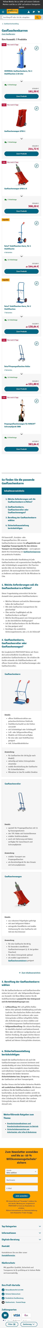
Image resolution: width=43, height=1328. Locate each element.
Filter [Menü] (12, 1324)
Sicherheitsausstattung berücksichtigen (18, 527)
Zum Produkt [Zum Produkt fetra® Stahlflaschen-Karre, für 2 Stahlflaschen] (21, 331)
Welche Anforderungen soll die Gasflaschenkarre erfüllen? (21, 500)
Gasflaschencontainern (17, 960)
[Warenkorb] (38, 12)
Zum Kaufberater (8, 34)
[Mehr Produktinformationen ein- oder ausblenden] (21, 81)
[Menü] (3, 12)
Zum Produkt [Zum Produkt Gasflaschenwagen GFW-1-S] (21, 211)
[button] (21, 1239)
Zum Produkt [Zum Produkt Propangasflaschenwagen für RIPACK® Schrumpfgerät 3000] (21, 449)
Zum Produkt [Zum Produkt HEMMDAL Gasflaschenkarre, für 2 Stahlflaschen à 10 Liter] (21, 96)
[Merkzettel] (33, 12)
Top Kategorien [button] (21, 1226)
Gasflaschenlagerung (32, 552)
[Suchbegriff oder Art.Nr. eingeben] (18, 17)
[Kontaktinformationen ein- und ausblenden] (5, 1315)
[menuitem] (28, 12)
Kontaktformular (8, 1255)
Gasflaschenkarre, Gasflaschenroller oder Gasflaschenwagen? (18, 510)
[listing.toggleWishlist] (37, 48)
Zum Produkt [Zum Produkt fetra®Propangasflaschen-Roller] (21, 389)
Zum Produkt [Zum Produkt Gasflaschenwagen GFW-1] (21, 154)
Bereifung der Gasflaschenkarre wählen (22, 519)
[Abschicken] (21, 1196)
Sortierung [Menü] (29, 1324)
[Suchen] (38, 17)
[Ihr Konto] (28, 12)
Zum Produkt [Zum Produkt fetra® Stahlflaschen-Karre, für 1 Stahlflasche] (21, 271)
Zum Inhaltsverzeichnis (29, 972)
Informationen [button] (21, 1233)
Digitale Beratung (10, 1239)
